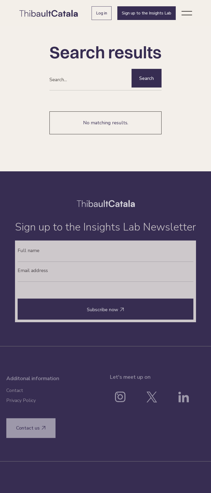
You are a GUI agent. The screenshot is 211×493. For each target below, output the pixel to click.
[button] (187, 13)
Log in (101, 13)
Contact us (31, 431)
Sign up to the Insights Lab (146, 13)
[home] (48, 13)
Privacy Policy (21, 403)
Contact (14, 393)
